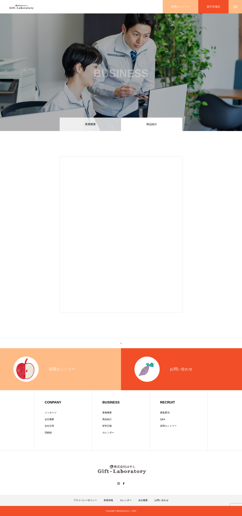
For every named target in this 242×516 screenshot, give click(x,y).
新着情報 (108, 500)
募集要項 (165, 412)
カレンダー (108, 432)
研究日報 (107, 425)
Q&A (162, 419)
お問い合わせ (161, 500)
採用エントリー (168, 425)
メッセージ (50, 412)
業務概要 (90, 124)
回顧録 (48, 432)
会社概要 (49, 419)
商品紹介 (107, 419)
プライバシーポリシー (85, 500)
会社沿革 (49, 425)
